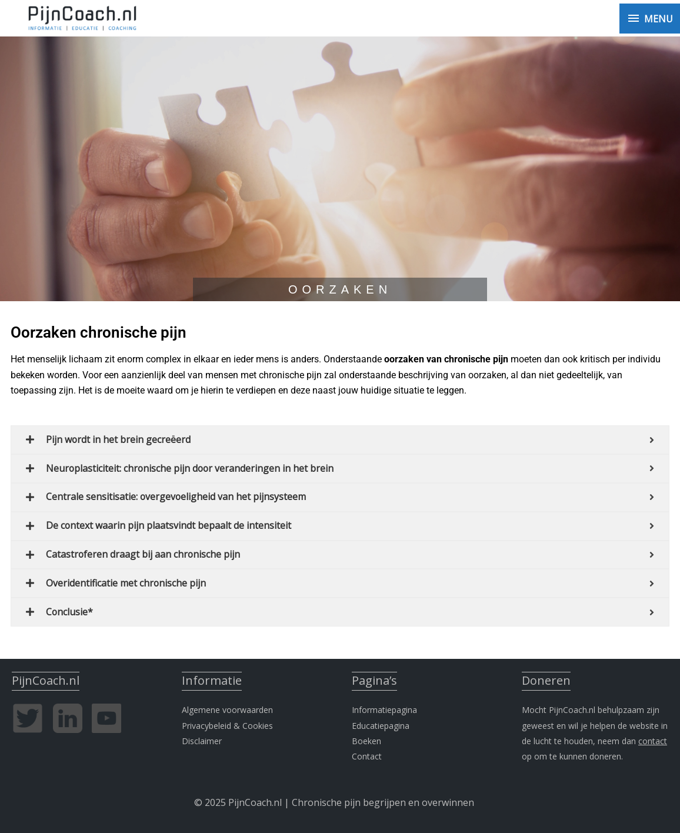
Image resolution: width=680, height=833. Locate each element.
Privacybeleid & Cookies (227, 722)
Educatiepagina (380, 722)
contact (652, 737)
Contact (367, 752)
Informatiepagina (384, 706)
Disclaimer (202, 737)
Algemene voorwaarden (227, 706)
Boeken (366, 737)
